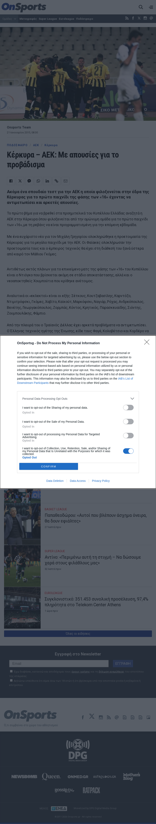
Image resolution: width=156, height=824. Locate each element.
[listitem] (78, 398)
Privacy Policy (101, 480)
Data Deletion (55, 480)
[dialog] (78, 412)
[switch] (128, 407)
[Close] (148, 343)
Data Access (78, 480)
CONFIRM (48, 466)
